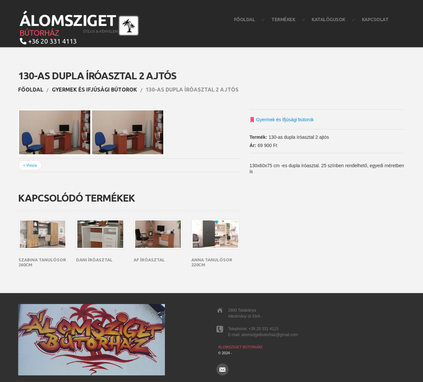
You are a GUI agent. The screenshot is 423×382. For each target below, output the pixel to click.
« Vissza (30, 165)
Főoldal (244, 19)
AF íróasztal (149, 259)
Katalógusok (328, 19)
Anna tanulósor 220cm (211, 262)
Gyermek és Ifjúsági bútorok (94, 90)
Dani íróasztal (94, 259)
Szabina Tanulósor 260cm (42, 262)
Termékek (283, 19)
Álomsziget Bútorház (240, 347)
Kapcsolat (375, 19)
